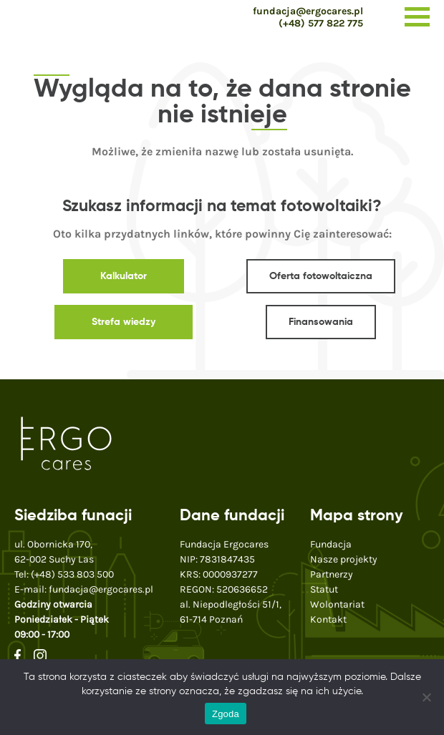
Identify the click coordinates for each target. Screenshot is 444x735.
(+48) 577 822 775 (321, 23)
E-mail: (83, 589)
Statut (324, 589)
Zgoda (225, 714)
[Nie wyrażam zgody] (426, 697)
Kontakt (328, 619)
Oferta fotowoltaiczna (320, 276)
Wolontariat (337, 604)
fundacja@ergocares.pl (308, 11)
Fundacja (331, 544)
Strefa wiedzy (123, 322)
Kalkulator (123, 276)
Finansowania (321, 322)
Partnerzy (331, 574)
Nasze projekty (343, 559)
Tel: (64, 574)
